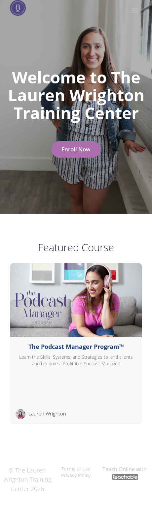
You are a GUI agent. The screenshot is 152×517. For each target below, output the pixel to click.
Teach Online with (124, 473)
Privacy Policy (76, 475)
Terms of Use (76, 469)
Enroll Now (76, 149)
